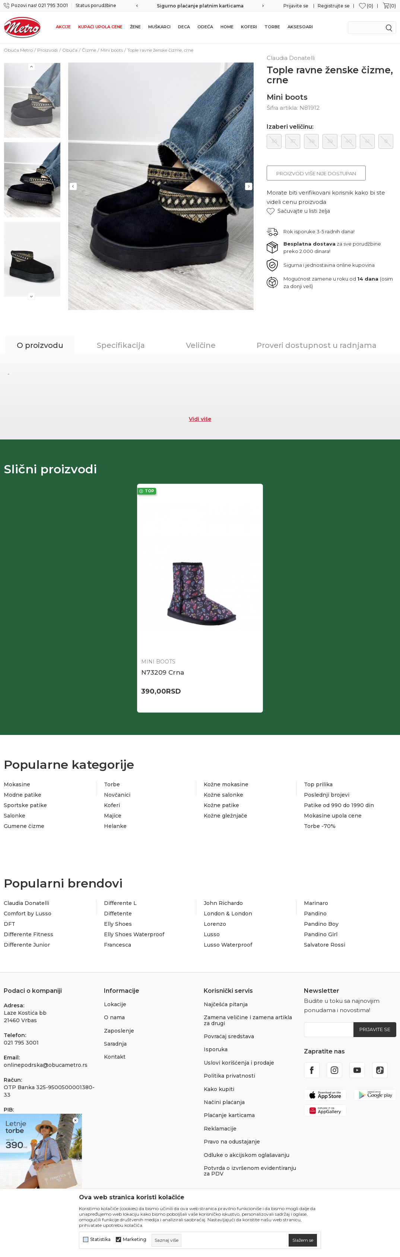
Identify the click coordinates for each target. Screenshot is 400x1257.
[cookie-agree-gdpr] (303, 1240)
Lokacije (115, 1004)
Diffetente (118, 913)
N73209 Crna (162, 672)
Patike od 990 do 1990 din (339, 805)
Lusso (212, 934)
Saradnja (115, 1043)
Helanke (115, 826)
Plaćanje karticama (229, 1115)
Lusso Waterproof (228, 944)
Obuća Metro (18, 50)
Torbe (272, 26)
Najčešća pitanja (226, 1004)
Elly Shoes (118, 924)
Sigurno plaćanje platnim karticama (200, 6)
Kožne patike (221, 805)
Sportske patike (25, 805)
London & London (228, 913)
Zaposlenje (119, 1030)
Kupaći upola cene (100, 26)
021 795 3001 (21, 1042)
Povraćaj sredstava (229, 1036)
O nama (114, 1017)
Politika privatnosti (229, 1075)
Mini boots (112, 50)
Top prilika (318, 784)
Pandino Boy (321, 924)
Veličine (201, 345)
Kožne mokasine (226, 784)
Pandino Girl (320, 934)
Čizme (89, 50)
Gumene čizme (24, 826)
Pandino (315, 913)
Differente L (120, 903)
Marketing (134, 1239)
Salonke (14, 815)
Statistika (100, 1239)
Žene (135, 26)
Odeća (205, 26)
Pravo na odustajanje (232, 1141)
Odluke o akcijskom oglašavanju (246, 1155)
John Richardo (223, 903)
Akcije (63, 26)
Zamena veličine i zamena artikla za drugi (248, 1020)
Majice (112, 815)
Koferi (249, 26)
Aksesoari (300, 26)
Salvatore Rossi (324, 944)
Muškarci (159, 26)
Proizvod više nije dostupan (316, 173)
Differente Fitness (28, 934)
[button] (298, 211)
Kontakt (115, 1056)
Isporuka (216, 1049)
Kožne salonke (223, 794)
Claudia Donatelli (26, 903)
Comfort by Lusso (27, 913)
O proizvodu (40, 345)
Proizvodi (47, 50)
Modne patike (22, 794)
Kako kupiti (219, 1089)
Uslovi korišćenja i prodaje (239, 1062)
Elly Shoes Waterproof (134, 934)
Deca (184, 26)
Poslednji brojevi (326, 794)
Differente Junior (27, 944)
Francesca (117, 944)
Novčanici (117, 794)
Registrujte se (334, 6)
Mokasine (17, 784)
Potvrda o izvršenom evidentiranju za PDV (250, 1171)
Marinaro (316, 903)
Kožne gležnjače (225, 815)
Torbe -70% (320, 826)
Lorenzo (215, 924)
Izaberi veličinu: (290, 127)
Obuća (69, 50)
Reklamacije (220, 1128)
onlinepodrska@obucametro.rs (46, 1065)
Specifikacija (121, 345)
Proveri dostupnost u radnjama (317, 345)
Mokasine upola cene (333, 815)
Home (227, 26)
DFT (9, 924)
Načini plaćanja (224, 1102)
